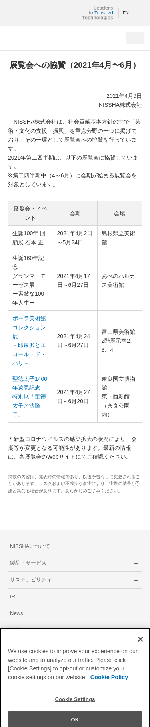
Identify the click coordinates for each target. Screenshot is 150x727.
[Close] (140, 642)
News (16, 613)
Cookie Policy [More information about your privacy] (109, 680)
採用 (15, 630)
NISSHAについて (30, 546)
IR (12, 596)
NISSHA (32, 13)
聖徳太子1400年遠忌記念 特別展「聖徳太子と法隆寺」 (29, 397)
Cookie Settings (75, 702)
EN (126, 12)
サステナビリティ (31, 580)
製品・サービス (28, 563)
